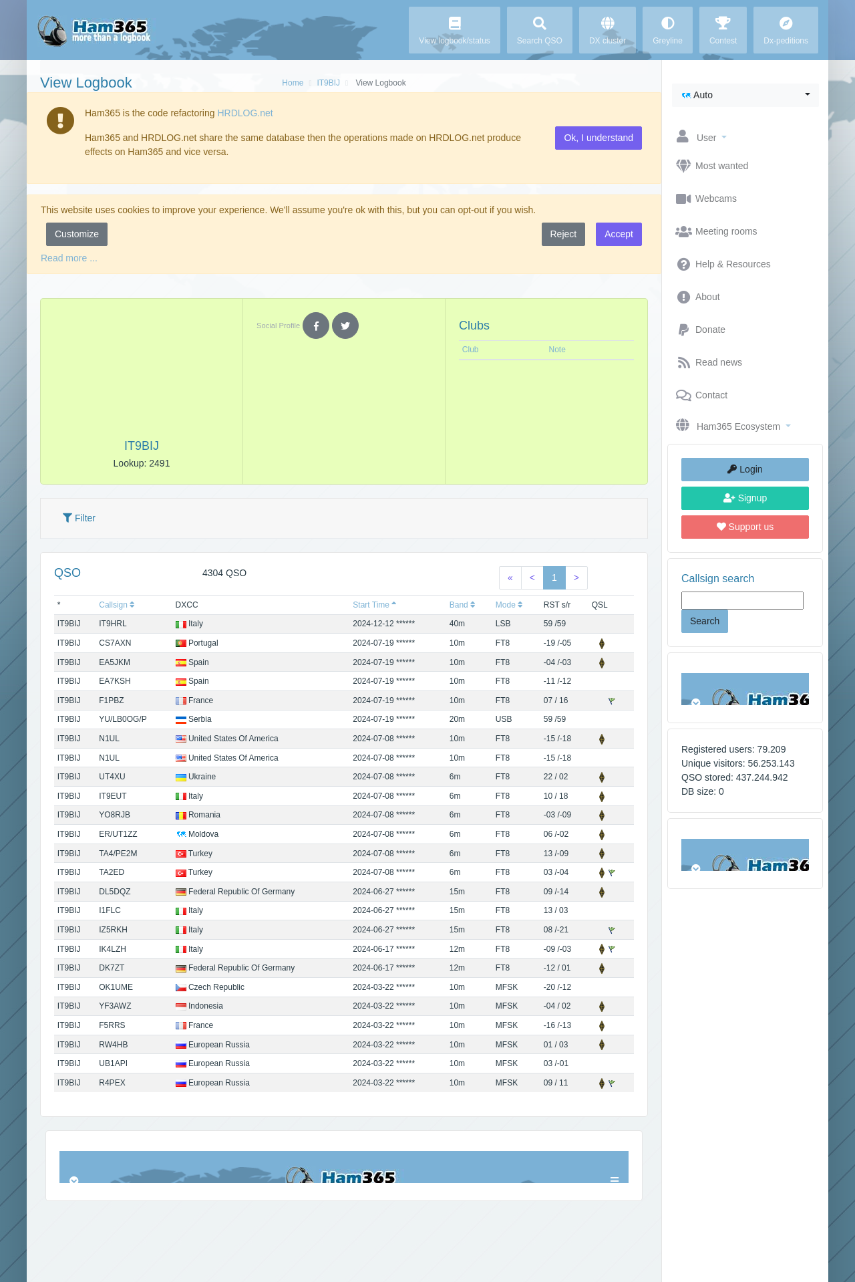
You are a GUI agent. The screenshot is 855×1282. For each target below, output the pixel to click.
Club (470, 349)
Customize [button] (77, 234)
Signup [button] (745, 498)
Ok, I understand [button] (598, 137)
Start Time (375, 605)
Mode (509, 605)
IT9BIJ (328, 83)
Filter (79, 518)
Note (557, 349)
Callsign (117, 605)
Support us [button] (745, 526)
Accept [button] (619, 234)
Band (463, 605)
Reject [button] (563, 234)
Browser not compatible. (745, 689)
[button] (745, 95)
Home (292, 83)
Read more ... (69, 258)
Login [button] (744, 469)
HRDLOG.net (245, 113)
